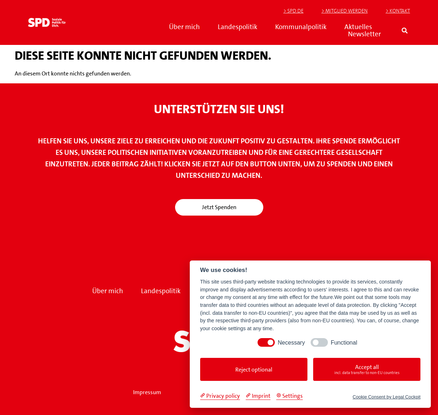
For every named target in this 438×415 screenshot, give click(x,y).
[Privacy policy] (220, 396)
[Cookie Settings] (289, 396)
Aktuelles (358, 27)
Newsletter (364, 34)
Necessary (291, 343)
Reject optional (253, 369)
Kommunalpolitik (300, 27)
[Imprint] (258, 396)
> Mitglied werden (344, 11)
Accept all (367, 369)
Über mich (184, 27)
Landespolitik (237, 27)
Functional (344, 343)
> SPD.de (293, 11)
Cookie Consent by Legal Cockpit (386, 397)
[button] (405, 31)
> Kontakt (398, 11)
